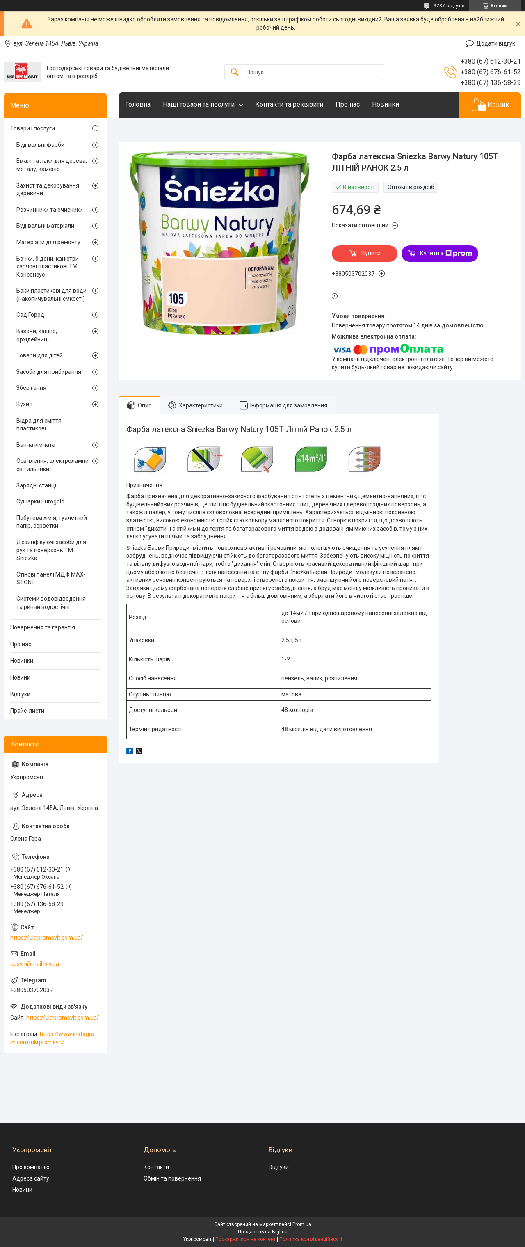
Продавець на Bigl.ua (263, 1232)
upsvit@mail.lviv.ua (34, 964)
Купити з (446, 253)
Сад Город (30, 314)
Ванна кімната (35, 445)
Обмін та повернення (172, 1178)
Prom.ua (301, 1224)
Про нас (348, 104)
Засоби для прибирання (48, 371)
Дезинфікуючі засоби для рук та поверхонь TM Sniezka (51, 550)
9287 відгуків (449, 6)
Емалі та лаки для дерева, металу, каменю (51, 165)
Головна (138, 104)
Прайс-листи (27, 710)
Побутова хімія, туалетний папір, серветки (51, 522)
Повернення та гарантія (42, 627)
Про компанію (31, 1167)
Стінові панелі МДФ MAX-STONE (51, 578)
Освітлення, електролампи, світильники (53, 465)
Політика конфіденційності (310, 1239)
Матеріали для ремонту (48, 242)
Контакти (156, 1167)
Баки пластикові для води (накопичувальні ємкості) (51, 294)
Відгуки (20, 694)
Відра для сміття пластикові (39, 424)
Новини (20, 677)
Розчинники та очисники (49, 209)
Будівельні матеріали (45, 225)
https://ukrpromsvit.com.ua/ (46, 937)
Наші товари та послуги (199, 104)
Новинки (385, 104)
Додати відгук (495, 43)
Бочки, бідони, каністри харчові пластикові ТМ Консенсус (47, 266)
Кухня (24, 404)
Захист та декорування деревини (47, 189)
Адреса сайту (30, 1178)
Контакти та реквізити (289, 104)
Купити (371, 253)
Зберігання (31, 387)
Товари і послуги (32, 128)
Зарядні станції (37, 485)
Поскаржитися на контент (245, 1239)
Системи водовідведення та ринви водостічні (51, 602)
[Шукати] (234, 72)
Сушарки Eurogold (40, 501)
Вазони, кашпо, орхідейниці (36, 335)
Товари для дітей (39, 355)
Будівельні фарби (40, 145)
